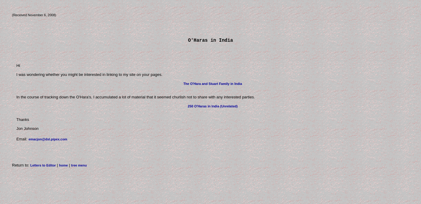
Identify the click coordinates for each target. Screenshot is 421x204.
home (63, 166)
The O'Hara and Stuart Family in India (212, 85)
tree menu (79, 166)
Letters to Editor (43, 166)
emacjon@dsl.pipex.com (48, 140)
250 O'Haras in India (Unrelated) (213, 107)
